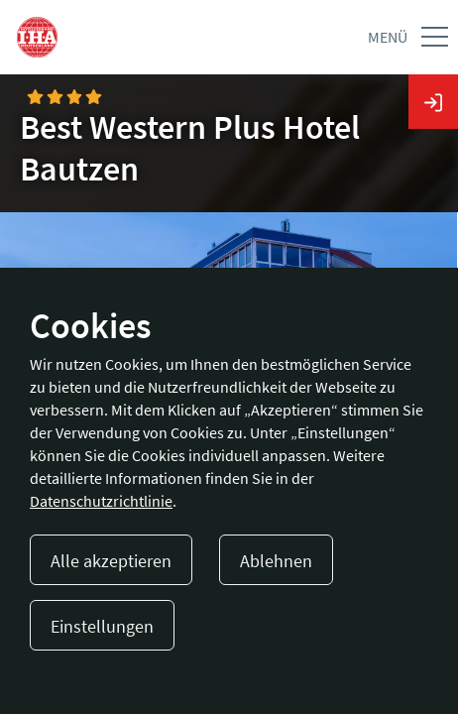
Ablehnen (276, 560)
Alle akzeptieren (111, 560)
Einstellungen (102, 626)
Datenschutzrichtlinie (101, 501)
